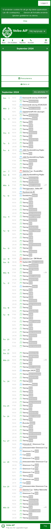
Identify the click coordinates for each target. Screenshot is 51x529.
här (21, 12)
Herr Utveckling (35, 213)
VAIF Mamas (33, 182)
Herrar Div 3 (33, 115)
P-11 (30, 136)
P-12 (30, 122)
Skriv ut (25, 84)
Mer (45, 41)
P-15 (30, 360)
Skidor (35, 119)
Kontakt (31, 41)
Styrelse (22, 41)
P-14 (30, 283)
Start (3, 41)
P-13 (30, 234)
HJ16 (31, 129)
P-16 (37, 370)
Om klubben (12, 41)
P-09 (31, 126)
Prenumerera (25, 78)
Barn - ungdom (34, 108)
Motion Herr (33, 101)
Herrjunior (33, 133)
